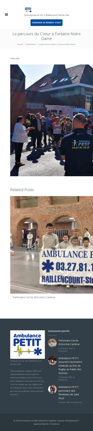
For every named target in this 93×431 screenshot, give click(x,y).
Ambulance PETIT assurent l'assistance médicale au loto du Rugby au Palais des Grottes (70, 365)
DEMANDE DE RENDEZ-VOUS (46, 22)
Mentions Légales (47, 420)
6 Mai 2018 (14, 58)
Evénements (31, 44)
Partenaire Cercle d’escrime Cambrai (34, 297)
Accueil (20, 44)
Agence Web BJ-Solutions (46, 424)
